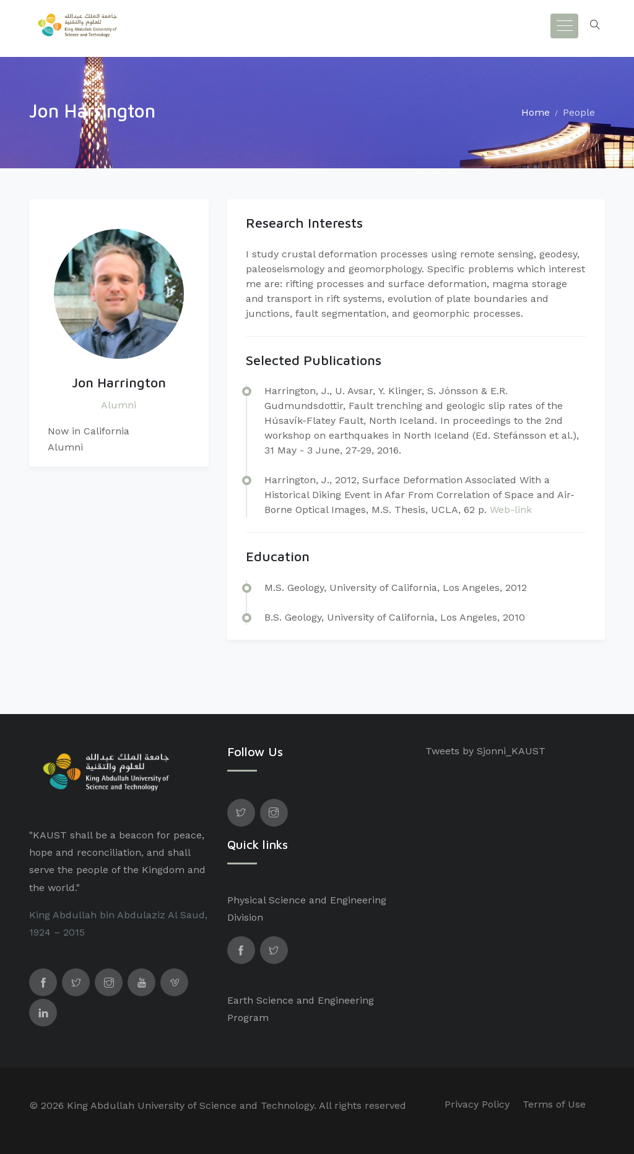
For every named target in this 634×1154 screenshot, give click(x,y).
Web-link (511, 509)
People (579, 112)
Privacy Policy (477, 1104)
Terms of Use (554, 1104)
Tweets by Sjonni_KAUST (485, 751)
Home (535, 112)
